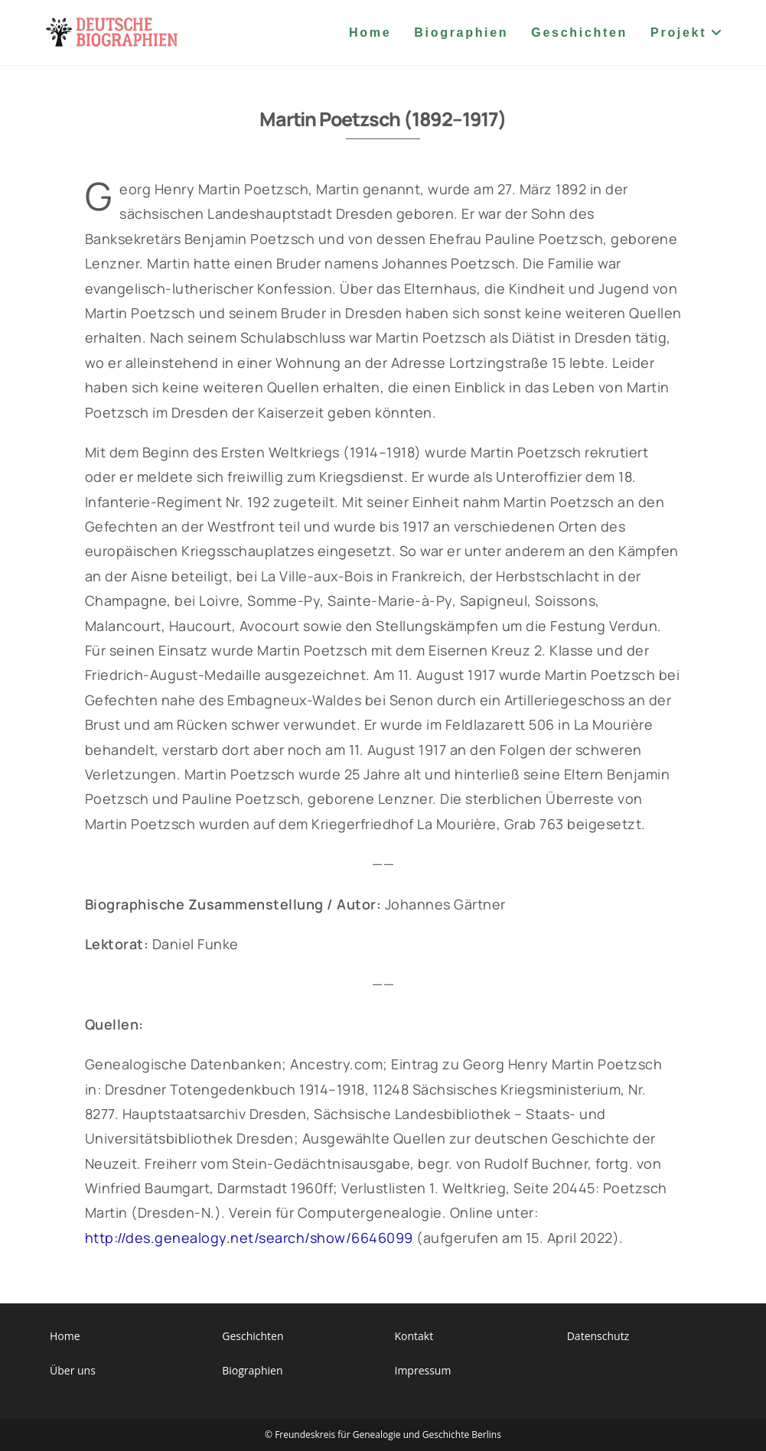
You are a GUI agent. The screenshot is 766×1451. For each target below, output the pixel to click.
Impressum (422, 1370)
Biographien (252, 1370)
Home (65, 1336)
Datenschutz (598, 1336)
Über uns (73, 1370)
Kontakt (413, 1336)
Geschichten (252, 1336)
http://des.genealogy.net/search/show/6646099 (249, 1237)
